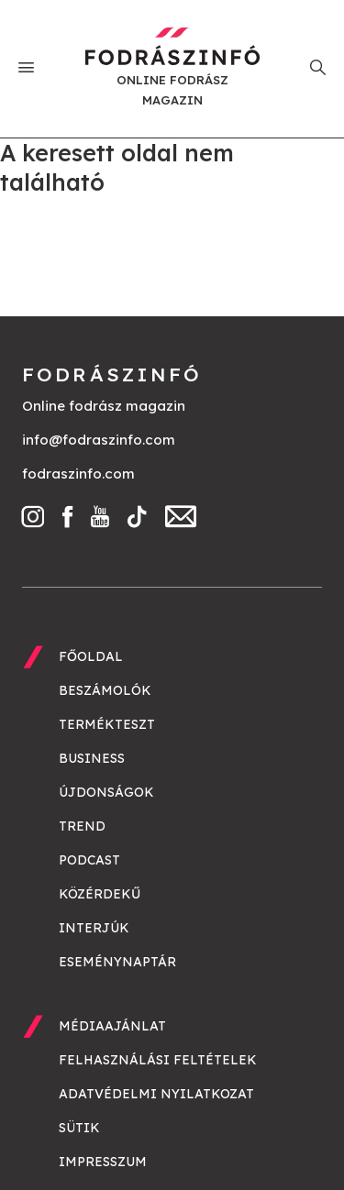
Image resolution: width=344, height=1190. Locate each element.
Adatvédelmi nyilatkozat (156, 1093)
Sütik (79, 1127)
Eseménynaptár (117, 961)
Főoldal (91, 656)
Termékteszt (107, 724)
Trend (82, 826)
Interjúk (94, 928)
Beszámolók (105, 690)
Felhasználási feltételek (158, 1060)
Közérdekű (99, 894)
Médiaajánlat (112, 1026)
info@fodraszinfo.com (98, 439)
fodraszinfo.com (78, 473)
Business (92, 758)
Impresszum (103, 1161)
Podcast (89, 860)
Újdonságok (106, 792)
